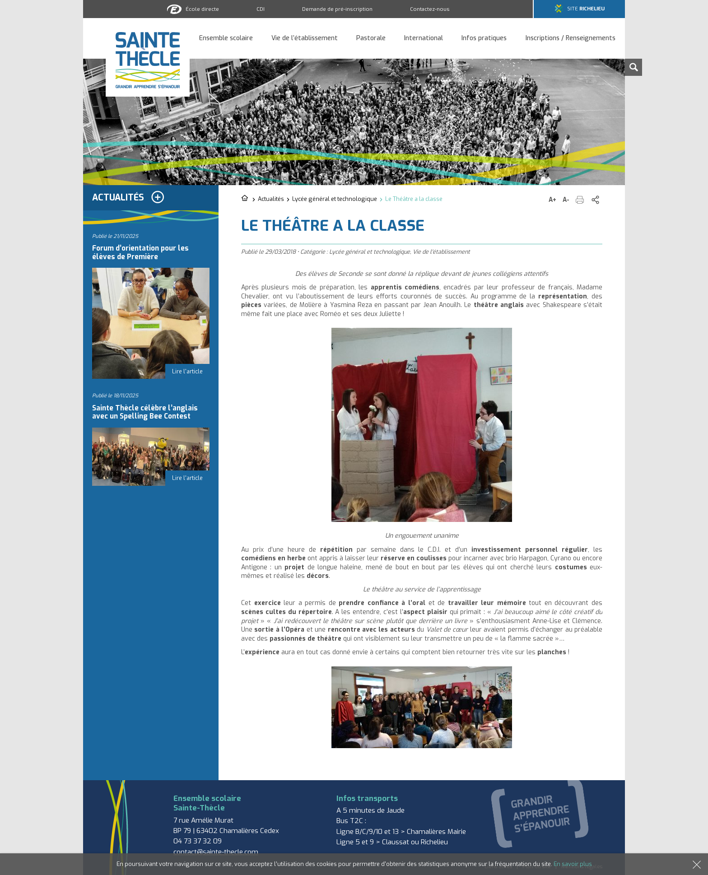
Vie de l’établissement (304, 38)
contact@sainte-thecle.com (215, 851)
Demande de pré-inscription (337, 9)
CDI (260, 9)
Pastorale (371, 38)
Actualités (271, 199)
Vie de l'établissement (441, 252)
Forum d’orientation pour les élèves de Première (140, 252)
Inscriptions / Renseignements (570, 38)
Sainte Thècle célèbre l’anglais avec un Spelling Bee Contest (145, 412)
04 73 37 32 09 (197, 841)
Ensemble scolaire (226, 38)
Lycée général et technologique (334, 199)
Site (586, 8)
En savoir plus (573, 864)
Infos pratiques (484, 38)
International (423, 38)
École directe (202, 9)
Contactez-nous (430, 9)
